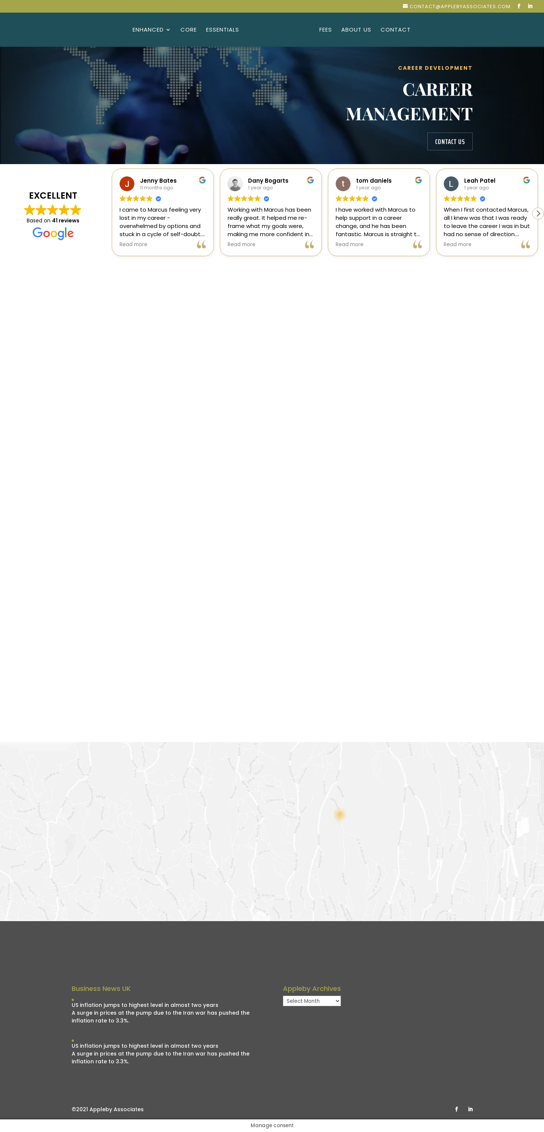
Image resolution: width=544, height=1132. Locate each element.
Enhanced (148, 30)
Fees (325, 30)
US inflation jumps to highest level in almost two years (145, 1005)
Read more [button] (133, 244)
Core (189, 30)
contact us (450, 141)
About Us (356, 30)
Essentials (223, 30)
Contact (395, 30)
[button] (538, 213)
